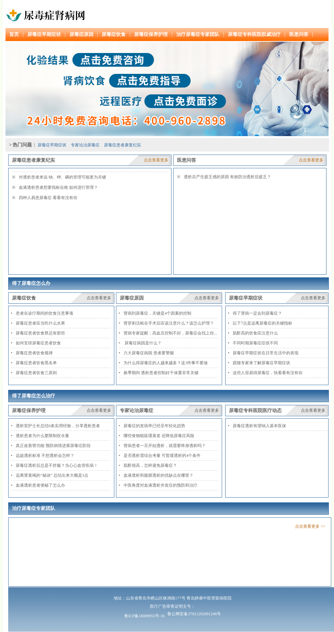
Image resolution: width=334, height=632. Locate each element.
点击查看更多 (156, 160)
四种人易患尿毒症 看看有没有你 (48, 197)
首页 (14, 34)
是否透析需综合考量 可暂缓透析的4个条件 (162, 455)
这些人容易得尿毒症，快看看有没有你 (268, 372)
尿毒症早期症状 (44, 34)
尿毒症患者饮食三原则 (36, 372)
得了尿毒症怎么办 (31, 283)
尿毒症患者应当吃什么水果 (40, 323)
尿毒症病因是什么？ (143, 343)
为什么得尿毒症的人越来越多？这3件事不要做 (166, 362)
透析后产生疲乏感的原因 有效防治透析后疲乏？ (227, 176)
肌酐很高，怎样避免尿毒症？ (150, 465)
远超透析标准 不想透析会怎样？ (45, 455)
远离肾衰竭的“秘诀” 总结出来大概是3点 (52, 475)
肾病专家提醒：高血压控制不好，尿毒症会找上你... (170, 333)
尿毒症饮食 (114, 34)
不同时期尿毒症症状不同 (255, 343)
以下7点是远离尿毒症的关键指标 (262, 323)
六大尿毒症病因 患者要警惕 (149, 353)
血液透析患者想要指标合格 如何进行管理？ (58, 187)
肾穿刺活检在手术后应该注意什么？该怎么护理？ (169, 323)
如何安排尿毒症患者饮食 (38, 343)
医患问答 (298, 34)
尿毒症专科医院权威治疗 (254, 34)
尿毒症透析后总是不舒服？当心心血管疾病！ (57, 465)
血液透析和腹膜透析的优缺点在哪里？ (158, 475)
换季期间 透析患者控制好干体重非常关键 (161, 372)
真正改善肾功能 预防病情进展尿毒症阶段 (53, 445)
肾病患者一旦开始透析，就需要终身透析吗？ (165, 445)
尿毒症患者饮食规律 (34, 353)
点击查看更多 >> (310, 526)
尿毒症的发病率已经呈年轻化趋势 (154, 425)
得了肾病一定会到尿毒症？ (257, 313)
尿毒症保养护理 (151, 34)
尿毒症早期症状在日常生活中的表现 (265, 353)
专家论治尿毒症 (85, 145)
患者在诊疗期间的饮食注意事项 (44, 313)
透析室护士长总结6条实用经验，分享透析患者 (58, 425)
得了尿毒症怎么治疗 (33, 395)
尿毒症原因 (81, 34)
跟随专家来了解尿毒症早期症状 (261, 362)
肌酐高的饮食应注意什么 (255, 333)
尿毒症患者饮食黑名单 (36, 362)
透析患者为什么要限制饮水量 (42, 435)
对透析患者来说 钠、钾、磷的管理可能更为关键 (62, 177)
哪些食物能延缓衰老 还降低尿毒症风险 (159, 435)
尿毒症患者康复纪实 (122, 145)
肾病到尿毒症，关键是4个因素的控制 (157, 313)
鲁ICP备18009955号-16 (144, 616)
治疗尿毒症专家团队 (197, 34)
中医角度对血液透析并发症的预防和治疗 (160, 485)
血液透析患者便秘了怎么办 (40, 485)
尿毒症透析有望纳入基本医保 (259, 425)
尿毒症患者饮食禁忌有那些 (40, 333)
